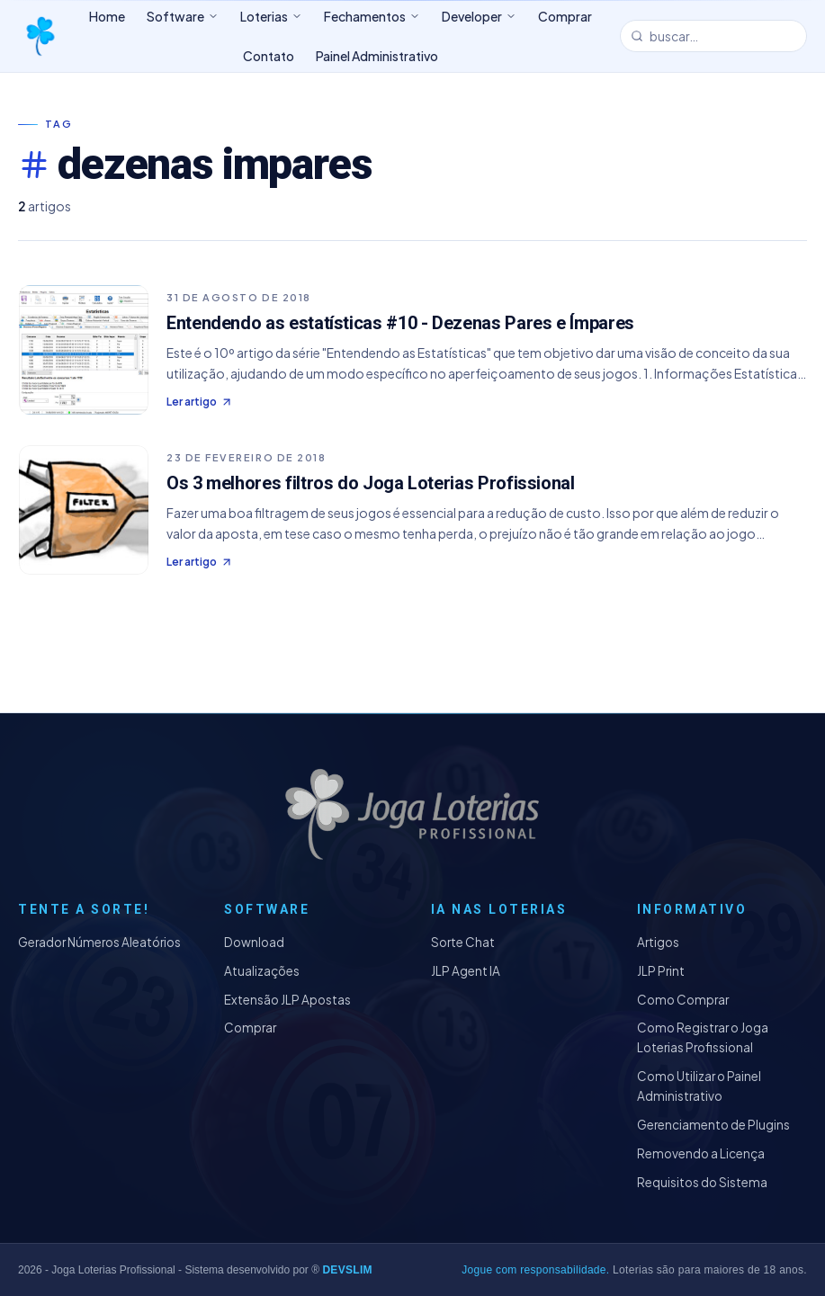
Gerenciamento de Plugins (713, 1124)
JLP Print (661, 971)
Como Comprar (683, 999)
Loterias (271, 16)
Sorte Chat (463, 942)
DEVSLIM (347, 1270)
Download (254, 942)
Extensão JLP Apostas (287, 999)
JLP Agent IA (465, 971)
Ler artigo (199, 401)
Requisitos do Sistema (702, 1182)
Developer (479, 16)
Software (183, 16)
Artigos (658, 942)
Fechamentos (372, 16)
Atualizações (262, 971)
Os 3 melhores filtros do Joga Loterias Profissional (370, 483)
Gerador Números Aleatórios (99, 942)
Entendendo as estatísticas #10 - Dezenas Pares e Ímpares (400, 323)
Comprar (250, 1027)
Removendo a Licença (701, 1153)
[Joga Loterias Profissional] (39, 36)
